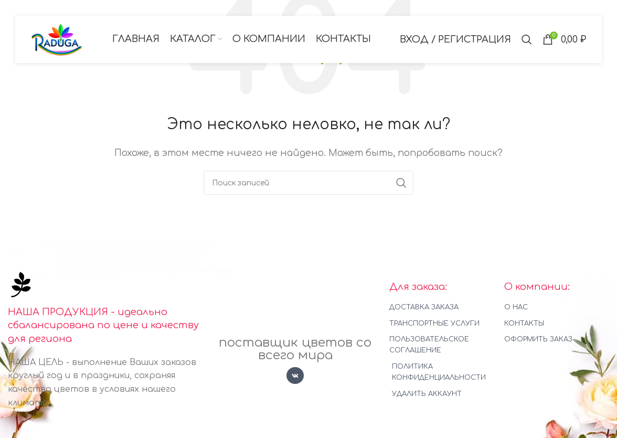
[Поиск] (526, 39)
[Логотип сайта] (57, 39)
